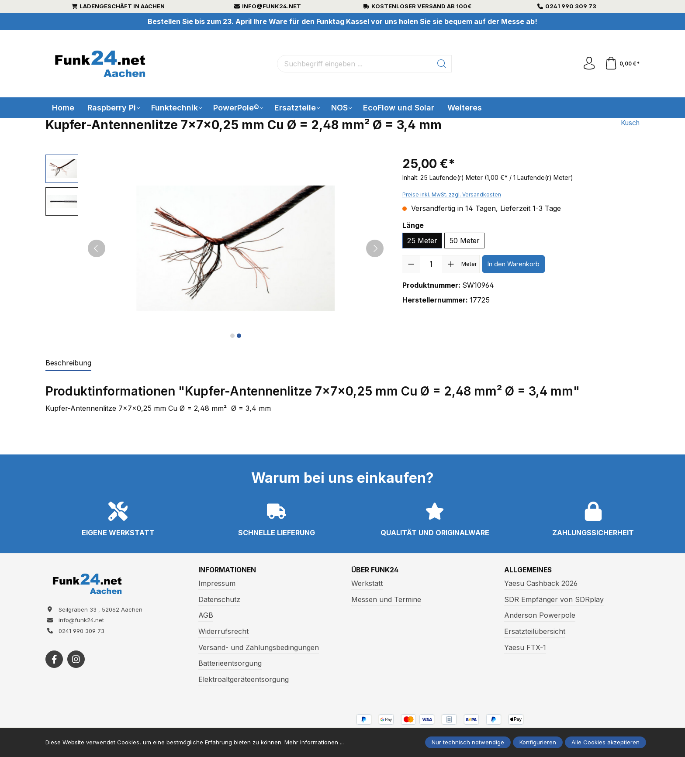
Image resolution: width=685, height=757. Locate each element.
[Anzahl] (431, 264)
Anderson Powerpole (539, 615)
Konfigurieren (537, 742)
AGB (205, 615)
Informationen (228, 570)
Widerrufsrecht (223, 631)
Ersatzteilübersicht (534, 631)
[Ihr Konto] (588, 64)
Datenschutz (219, 599)
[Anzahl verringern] (411, 264)
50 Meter (464, 240)
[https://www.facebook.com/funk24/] (54, 660)
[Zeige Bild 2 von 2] (239, 336)
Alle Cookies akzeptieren (605, 742)
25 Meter (422, 240)
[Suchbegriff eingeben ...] (354, 63)
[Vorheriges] (96, 248)
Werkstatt (367, 583)
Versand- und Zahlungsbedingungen (258, 647)
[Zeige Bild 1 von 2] (232, 336)
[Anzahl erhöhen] (451, 264)
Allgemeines (529, 570)
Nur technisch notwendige (468, 742)
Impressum (216, 583)
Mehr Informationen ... (314, 742)
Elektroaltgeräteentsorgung (243, 679)
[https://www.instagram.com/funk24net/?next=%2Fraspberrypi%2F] (76, 660)
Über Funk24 (375, 570)
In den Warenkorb (514, 264)
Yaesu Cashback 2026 (541, 583)
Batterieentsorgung (230, 663)
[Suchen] (442, 63)
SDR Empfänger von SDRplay (554, 599)
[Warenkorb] (622, 64)
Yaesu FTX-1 (525, 647)
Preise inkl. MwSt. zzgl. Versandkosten (451, 194)
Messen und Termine (386, 599)
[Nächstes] (375, 248)
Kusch (629, 123)
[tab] (68, 363)
